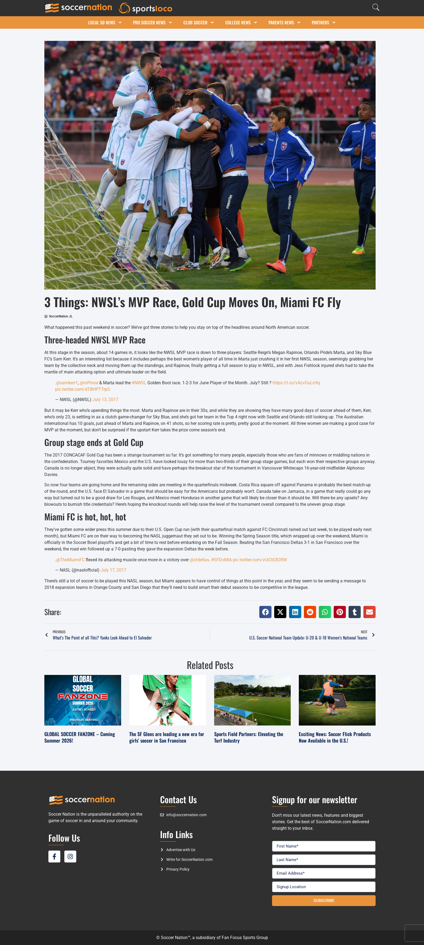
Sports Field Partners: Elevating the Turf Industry (248, 737)
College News (241, 22)
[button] (265, 612)
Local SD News (105, 22)
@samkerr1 (67, 382)
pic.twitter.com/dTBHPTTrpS (82, 389)
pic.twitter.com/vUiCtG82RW (260, 559)
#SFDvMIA (221, 559)
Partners (324, 22)
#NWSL (139, 382)
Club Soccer (198, 22)
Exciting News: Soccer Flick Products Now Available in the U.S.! (335, 737)
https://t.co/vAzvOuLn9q (296, 382)
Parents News (285, 22)
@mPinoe (89, 382)
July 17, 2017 (113, 570)
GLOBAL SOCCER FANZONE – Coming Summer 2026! (79, 737)
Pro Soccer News (153, 22)
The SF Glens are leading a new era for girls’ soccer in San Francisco (166, 737)
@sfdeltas (199, 559)
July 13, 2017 (105, 399)
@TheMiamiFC (70, 559)
